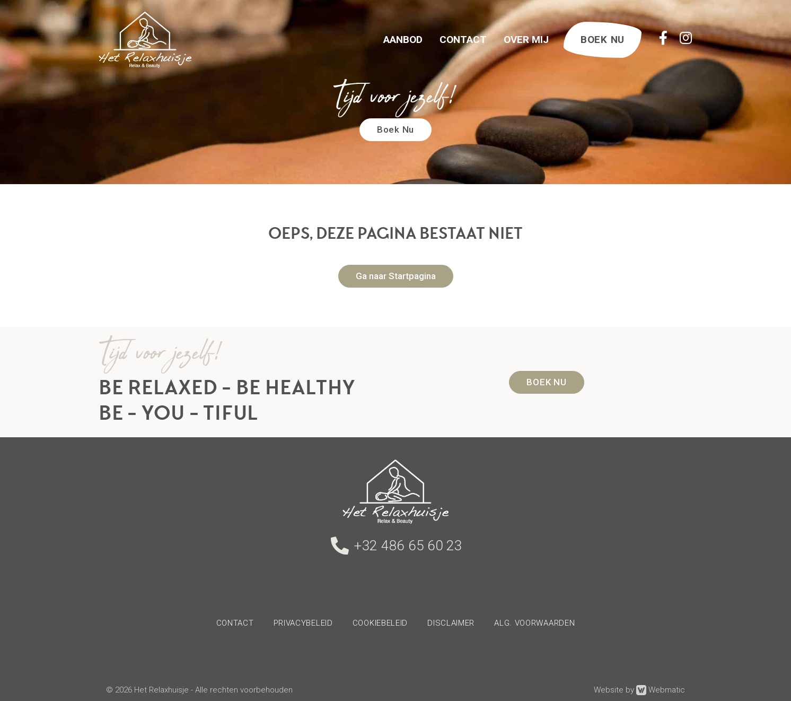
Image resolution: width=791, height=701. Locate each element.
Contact (463, 39)
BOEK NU (603, 39)
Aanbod (403, 39)
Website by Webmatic (639, 690)
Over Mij (526, 39)
